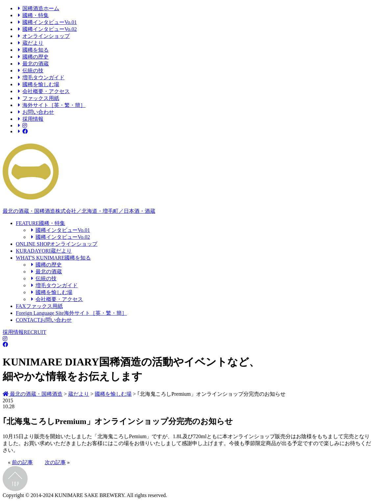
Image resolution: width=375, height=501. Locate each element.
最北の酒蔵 (32, 63)
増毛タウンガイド (40, 77)
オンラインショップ (43, 36)
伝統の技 (29, 70)
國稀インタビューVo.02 (46, 29)
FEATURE (40, 223)
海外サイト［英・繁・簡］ (51, 105)
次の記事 (55, 462)
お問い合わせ (35, 112)
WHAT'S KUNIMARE (53, 258)
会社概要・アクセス (43, 91)
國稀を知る (32, 50)
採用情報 (29, 119)
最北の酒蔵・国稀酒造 (33, 394)
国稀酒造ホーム (37, 8)
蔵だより (29, 43)
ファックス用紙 (37, 98)
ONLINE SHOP (56, 244)
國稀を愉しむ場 (37, 84)
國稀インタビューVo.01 (46, 22)
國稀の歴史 (32, 57)
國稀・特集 (32, 15)
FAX (39, 306)
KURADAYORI (44, 251)
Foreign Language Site (71, 313)
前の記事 (22, 462)
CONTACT (44, 320)
